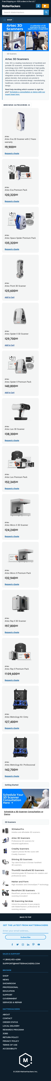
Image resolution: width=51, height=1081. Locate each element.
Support (7, 995)
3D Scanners (11, 54)
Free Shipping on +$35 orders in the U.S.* (18, 1)
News (6, 979)
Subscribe (25, 937)
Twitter (17, 944)
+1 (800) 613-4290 (12, 959)
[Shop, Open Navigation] (7, 20)
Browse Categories (17, 105)
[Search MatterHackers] (46, 12)
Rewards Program (13, 1029)
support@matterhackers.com (21, 963)
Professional (10, 987)
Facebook (12, 944)
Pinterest (33, 944)
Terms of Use (10, 1045)
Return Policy (10, 1037)
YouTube (38, 944)
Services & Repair (12, 1002)
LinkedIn (28, 944)
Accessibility (10, 1048)
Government (10, 998)
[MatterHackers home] (25, 1060)
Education (9, 991)
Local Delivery (11, 1026)
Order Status (10, 1022)
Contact (7, 1018)
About (6, 1014)
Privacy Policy (11, 1041)
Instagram (23, 944)
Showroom (9, 983)
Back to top (25, 917)
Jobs (5, 1033)
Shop (5, 976)
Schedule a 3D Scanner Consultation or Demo (23, 812)
